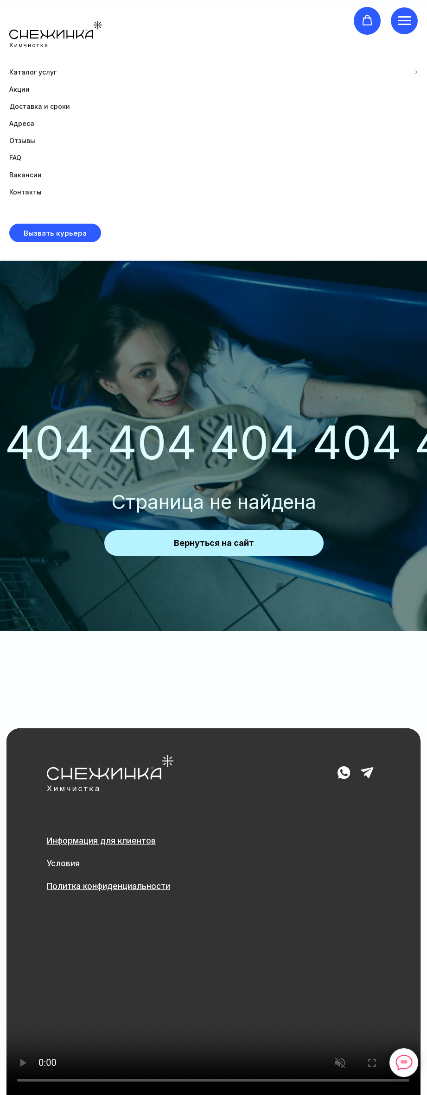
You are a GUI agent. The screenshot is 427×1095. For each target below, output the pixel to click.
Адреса (21, 123)
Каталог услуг (33, 72)
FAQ (15, 158)
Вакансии (25, 175)
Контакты (25, 192)
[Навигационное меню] (404, 20)
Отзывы (22, 140)
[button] (367, 20)
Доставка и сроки (39, 106)
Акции (19, 89)
